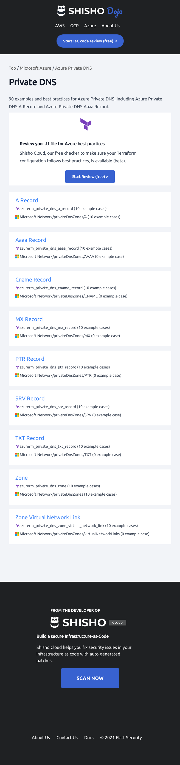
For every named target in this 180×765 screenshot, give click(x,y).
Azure (90, 25)
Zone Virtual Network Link (90, 526)
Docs (89, 737)
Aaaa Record (90, 248)
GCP (74, 25)
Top (12, 67)
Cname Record (90, 288)
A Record (90, 209)
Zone (90, 486)
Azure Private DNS (73, 67)
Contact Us (67, 737)
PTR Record (90, 367)
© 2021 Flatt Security (121, 737)
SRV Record (90, 407)
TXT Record (90, 446)
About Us (111, 25)
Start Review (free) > (90, 176)
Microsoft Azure (35, 67)
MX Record (90, 328)
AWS (60, 25)
